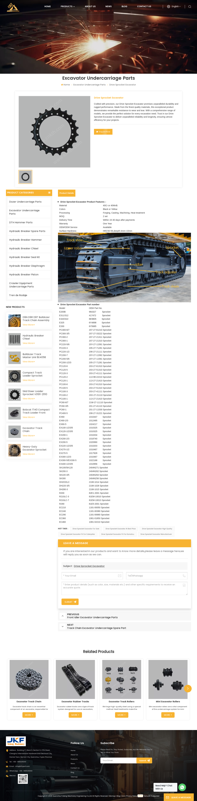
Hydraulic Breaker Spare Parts (27, 231)
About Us (90, 6)
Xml (123, 796)
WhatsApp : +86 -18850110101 (20, 771)
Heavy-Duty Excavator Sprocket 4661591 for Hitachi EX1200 (35, 448)
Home (47, 6)
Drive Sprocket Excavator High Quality (157, 529)
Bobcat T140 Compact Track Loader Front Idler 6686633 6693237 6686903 (36, 411)
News (108, 6)
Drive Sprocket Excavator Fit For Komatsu (117, 534)
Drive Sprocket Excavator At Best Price (121, 529)
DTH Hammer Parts (21, 222)
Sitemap (74, 777)
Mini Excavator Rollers (168, 701)
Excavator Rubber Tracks (75, 701)
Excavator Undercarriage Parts (89, 84)
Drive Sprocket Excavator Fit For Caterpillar (78, 534)
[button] (188, 688)
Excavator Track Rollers (121, 701)
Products (66, 6)
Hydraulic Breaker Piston (23, 274)
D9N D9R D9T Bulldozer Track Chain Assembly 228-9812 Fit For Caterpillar (36, 319)
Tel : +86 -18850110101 (17, 762)
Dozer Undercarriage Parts (25, 201)
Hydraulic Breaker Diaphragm (27, 266)
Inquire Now (103, 131)
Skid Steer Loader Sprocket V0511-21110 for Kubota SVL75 (35, 393)
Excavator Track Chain (32, 430)
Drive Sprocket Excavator (89, 566)
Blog (124, 6)
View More (29, 324)
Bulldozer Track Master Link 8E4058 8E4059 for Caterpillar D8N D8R (36, 356)
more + (29, 714)
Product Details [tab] (67, 193)
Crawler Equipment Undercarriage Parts (21, 284)
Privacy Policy (131, 796)
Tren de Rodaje (18, 295)
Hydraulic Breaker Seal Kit (24, 257)
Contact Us (144, 6)
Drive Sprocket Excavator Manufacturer (156, 534)
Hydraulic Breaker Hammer (25, 240)
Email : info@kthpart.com (19, 766)
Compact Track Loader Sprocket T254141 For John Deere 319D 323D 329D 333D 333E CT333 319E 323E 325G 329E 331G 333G (36, 374)
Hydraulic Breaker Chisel (23, 248)
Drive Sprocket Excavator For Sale (86, 529)
